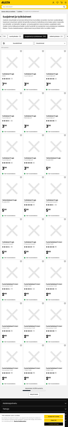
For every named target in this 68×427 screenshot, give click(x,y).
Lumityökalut (15, 36)
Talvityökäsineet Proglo (56, 159)
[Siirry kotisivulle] (5, 3)
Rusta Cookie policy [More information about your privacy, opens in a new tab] (20, 421)
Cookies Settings (54, 424)
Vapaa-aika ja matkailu (8, 11)
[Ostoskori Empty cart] (61, 3)
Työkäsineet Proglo (12, 75)
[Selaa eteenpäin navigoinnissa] (66, 36)
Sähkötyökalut (56, 36)
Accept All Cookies (53, 416)
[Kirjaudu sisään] (53, 3)
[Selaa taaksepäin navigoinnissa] (2, 36)
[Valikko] (66, 3)
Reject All (53, 420)
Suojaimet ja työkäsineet (35, 36)
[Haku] (64, 6)
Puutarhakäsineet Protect (56, 243)
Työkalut (19, 11)
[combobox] (32, 6)
